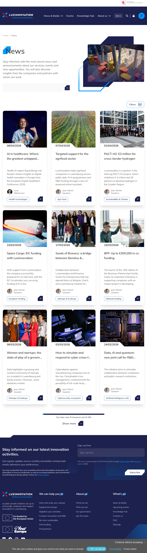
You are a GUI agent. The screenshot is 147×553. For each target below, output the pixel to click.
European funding (17, 298)
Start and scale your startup (52, 503)
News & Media (52, 15)
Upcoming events (121, 507)
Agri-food (61, 199)
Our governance (83, 511)
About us (102, 15)
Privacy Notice (43, 475)
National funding (113, 298)
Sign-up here (84, 445)
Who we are (82, 507)
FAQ (115, 520)
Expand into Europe (48, 507)
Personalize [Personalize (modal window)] (115, 549)
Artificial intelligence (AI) (117, 398)
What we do (82, 503)
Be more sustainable (48, 520)
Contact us (118, 516)
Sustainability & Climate (117, 199)
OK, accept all (96, 549)
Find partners (45, 529)
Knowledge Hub (85, 15)
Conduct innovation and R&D (52, 516)
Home (5, 35)
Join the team (82, 516)
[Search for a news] (67, 87)
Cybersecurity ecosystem (69, 398)
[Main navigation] (141, 16)
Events (70, 15)
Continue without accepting (130, 542)
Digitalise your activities (50, 511)
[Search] (127, 16)
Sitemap (117, 524)
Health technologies (18, 199)
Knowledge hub (120, 511)
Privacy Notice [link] (130, 549)
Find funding (45, 524)
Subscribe (134, 472)
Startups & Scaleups (66, 298)
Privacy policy (124, 461)
